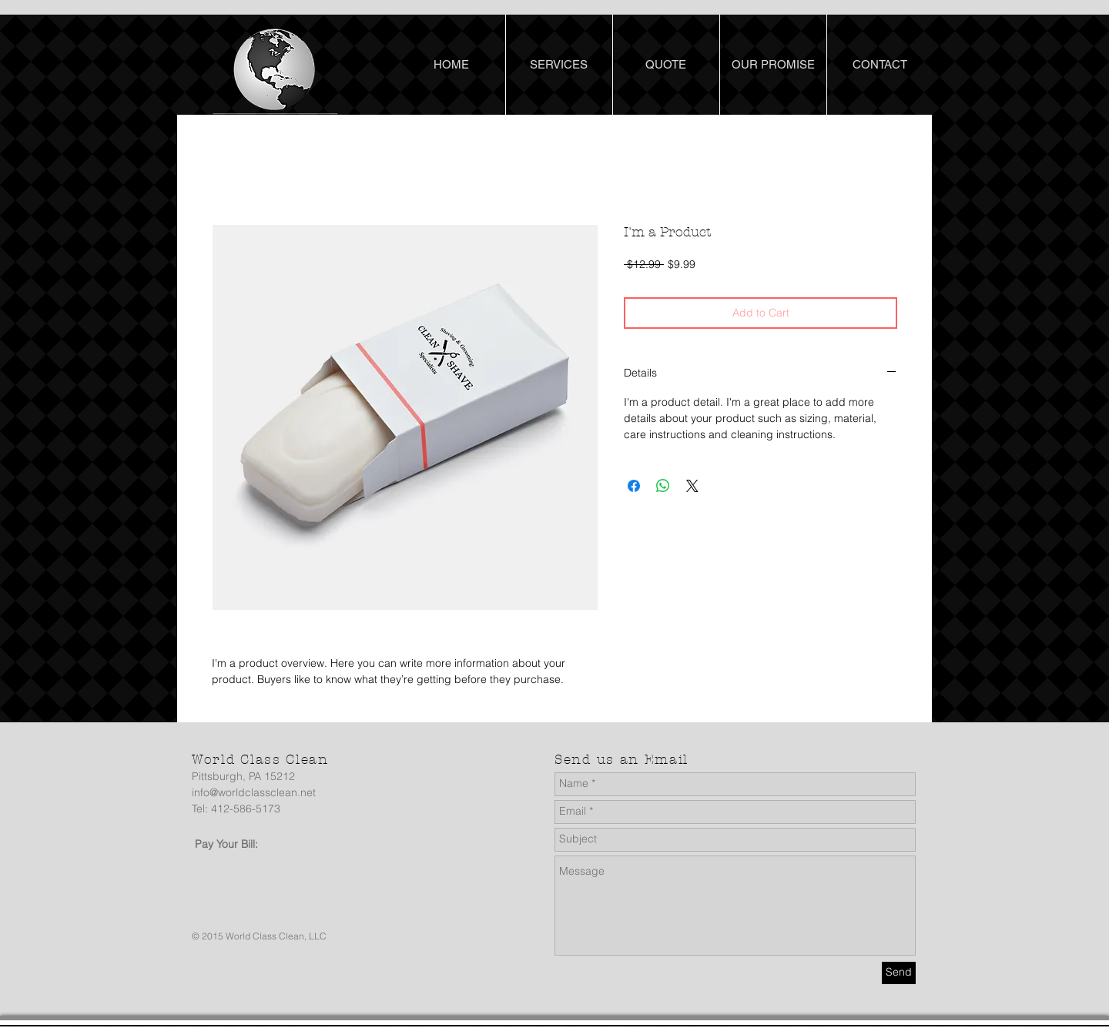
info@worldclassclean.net (254, 792)
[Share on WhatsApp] (663, 486)
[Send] (899, 973)
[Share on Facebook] (634, 486)
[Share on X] (692, 486)
